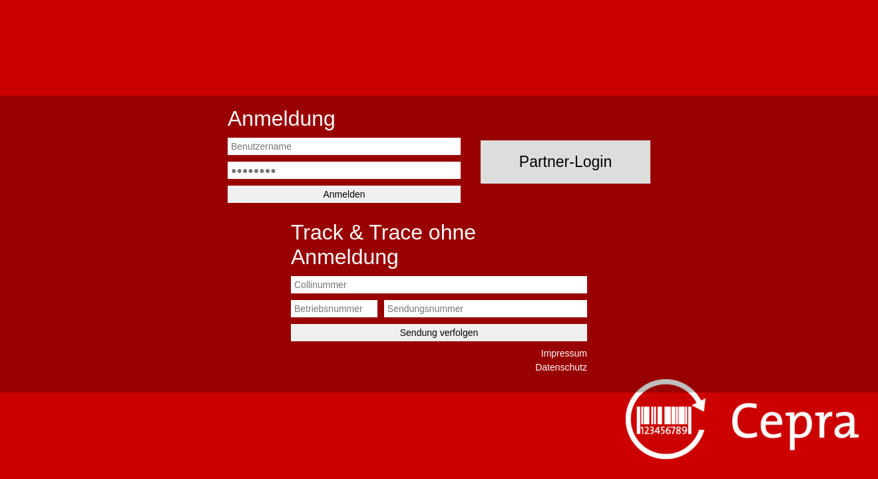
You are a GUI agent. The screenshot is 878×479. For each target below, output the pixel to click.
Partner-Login (565, 161)
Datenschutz (561, 367)
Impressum (564, 353)
